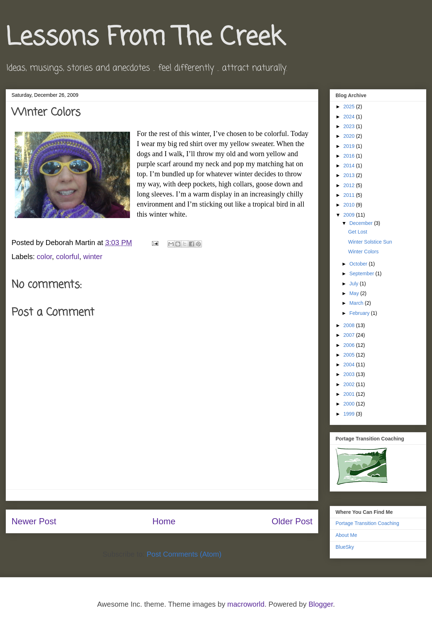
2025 (349, 106)
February (360, 313)
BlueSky (345, 547)
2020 (349, 136)
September (362, 273)
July (354, 283)
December (361, 223)
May (354, 293)
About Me (346, 535)
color (44, 257)
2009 (349, 215)
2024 (349, 116)
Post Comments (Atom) (184, 554)
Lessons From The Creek (145, 38)
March (357, 303)
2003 (349, 374)
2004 (349, 364)
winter (92, 257)
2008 (349, 325)
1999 (349, 414)
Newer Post (34, 521)
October (359, 264)
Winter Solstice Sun (370, 242)
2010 (349, 205)
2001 (349, 394)
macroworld (245, 604)
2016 (349, 156)
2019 (349, 146)
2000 (349, 404)
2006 (349, 345)
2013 (349, 175)
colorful (67, 257)
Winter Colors (363, 251)
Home (163, 521)
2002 (349, 384)
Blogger (321, 604)
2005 (349, 355)
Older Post (292, 521)
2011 (349, 195)
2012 (349, 185)
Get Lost (357, 232)
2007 (349, 335)
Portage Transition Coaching (367, 523)
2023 (349, 126)
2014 (349, 165)
